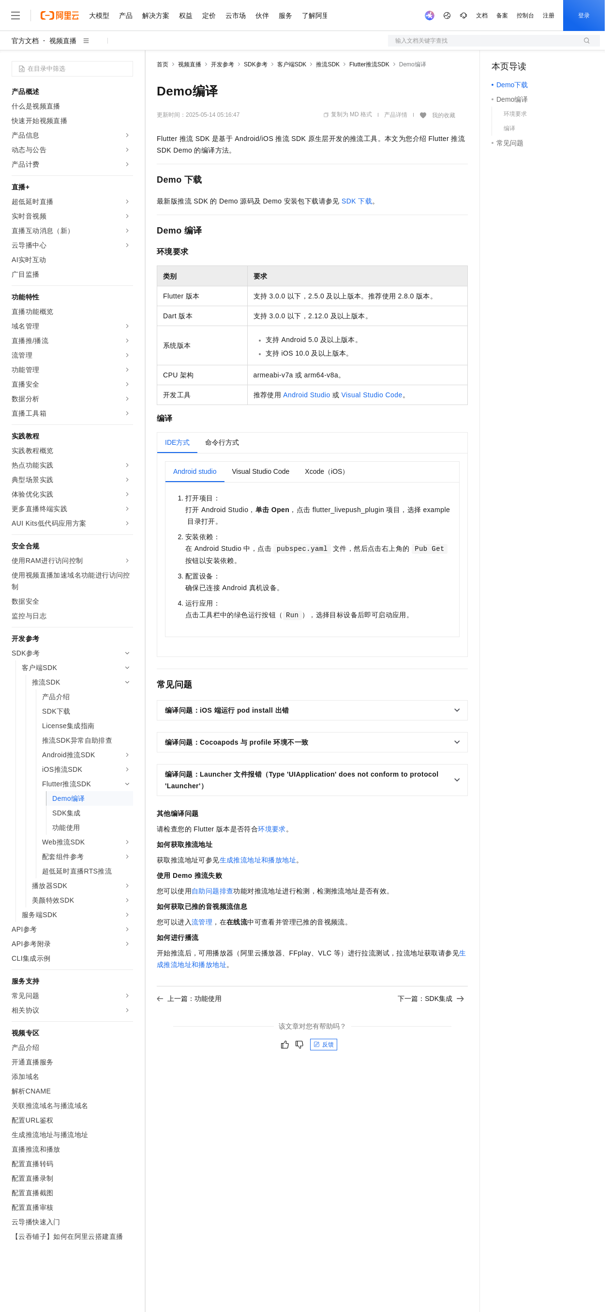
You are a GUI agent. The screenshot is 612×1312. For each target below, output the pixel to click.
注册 (548, 15)
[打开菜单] (15, 15)
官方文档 (25, 41)
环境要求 (272, 829)
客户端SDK (292, 64)
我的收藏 (443, 115)
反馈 (323, 1044)
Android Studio (306, 395)
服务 (285, 15)
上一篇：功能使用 (189, 998)
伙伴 (262, 15)
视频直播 (62, 41)
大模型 (99, 15)
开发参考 (222, 64)
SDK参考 (256, 64)
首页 (162, 64)
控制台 (525, 15)
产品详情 (395, 114)
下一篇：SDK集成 (431, 998)
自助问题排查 (212, 891)
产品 (126, 15)
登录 (584, 15)
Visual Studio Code (372, 395)
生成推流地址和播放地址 (258, 860)
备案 (502, 15)
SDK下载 (357, 201)
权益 (186, 15)
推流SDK (328, 64)
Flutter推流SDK (369, 64)
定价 (209, 15)
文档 (482, 15)
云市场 (235, 15)
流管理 (202, 922)
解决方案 (155, 15)
